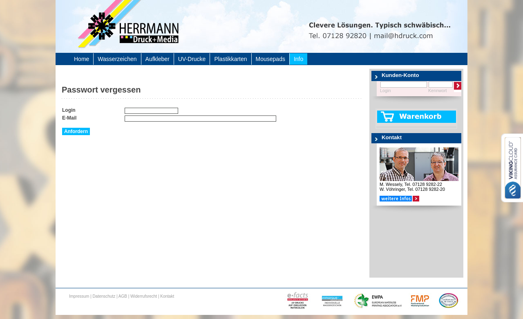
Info (298, 59)
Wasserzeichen (117, 59)
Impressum (79, 296)
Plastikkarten (230, 59)
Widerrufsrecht (143, 296)
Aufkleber (157, 59)
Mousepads (270, 59)
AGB (122, 296)
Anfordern (76, 131)
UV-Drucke (192, 59)
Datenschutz (104, 296)
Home (81, 59)
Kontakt (167, 296)
